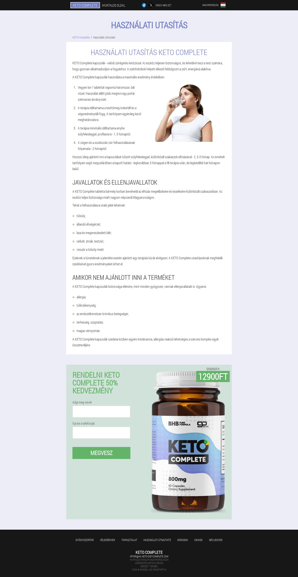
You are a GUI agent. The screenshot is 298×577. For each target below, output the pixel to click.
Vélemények (107, 540)
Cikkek (198, 540)
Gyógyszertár (85, 540)
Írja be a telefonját (83, 423)
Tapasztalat (129, 540)
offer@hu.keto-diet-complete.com (149, 556)
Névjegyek (216, 540)
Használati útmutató (157, 540)
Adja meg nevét (82, 402)
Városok (182, 540)
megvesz (101, 453)
